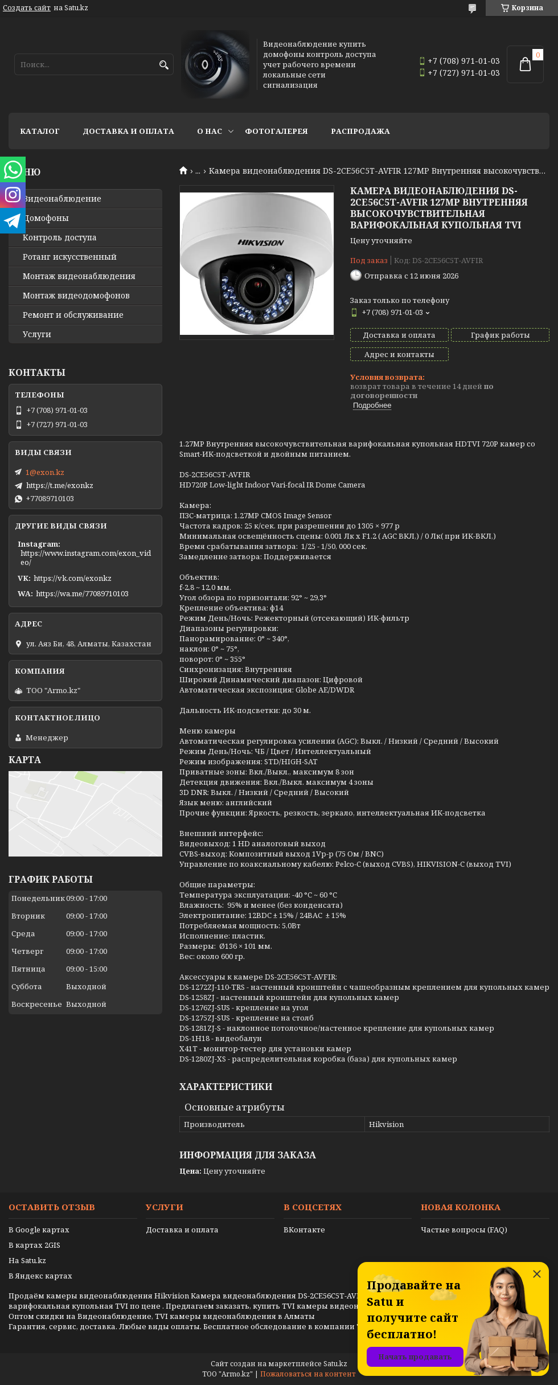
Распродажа (360, 131)
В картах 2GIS (34, 1245)
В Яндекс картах (40, 1276)
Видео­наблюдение (62, 199)
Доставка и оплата (128, 131)
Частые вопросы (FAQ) (464, 1229)
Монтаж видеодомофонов (76, 295)
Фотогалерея (276, 131)
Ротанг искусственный (70, 257)
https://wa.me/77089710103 (82, 593)
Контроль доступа (60, 237)
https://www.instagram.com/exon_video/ (85, 557)
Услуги (37, 334)
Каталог (40, 131)
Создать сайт (27, 8)
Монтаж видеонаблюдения (79, 276)
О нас (209, 131)
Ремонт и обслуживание (73, 315)
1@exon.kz (45, 472)
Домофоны (46, 218)
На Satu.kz (27, 1260)
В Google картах (39, 1229)
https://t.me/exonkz (59, 485)
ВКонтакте (304, 1229)
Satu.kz (335, 1363)
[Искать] (164, 65)
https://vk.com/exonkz (73, 578)
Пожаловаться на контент (308, 1374)
